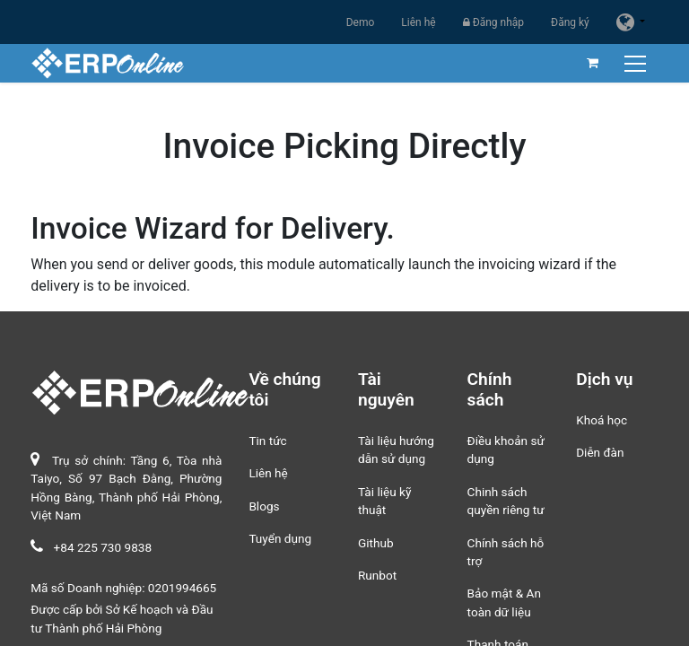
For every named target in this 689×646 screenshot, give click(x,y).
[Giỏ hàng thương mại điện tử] (593, 63)
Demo (360, 22)
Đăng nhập (493, 22)
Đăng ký (570, 22)
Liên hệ (418, 22)
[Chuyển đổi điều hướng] (637, 63)
